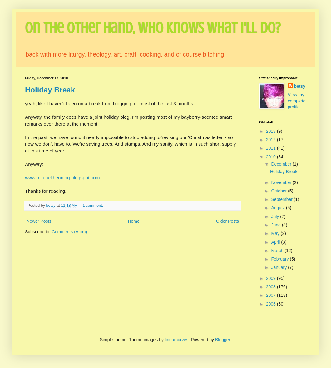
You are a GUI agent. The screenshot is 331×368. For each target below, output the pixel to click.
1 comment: (93, 205)
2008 (271, 286)
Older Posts (227, 221)
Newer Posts (39, 221)
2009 (271, 278)
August (278, 207)
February (280, 258)
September (282, 199)
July (275, 216)
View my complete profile (297, 100)
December (281, 164)
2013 (271, 131)
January (279, 267)
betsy (300, 86)
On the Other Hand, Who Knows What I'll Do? (152, 28)
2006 (271, 303)
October (279, 190)
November (281, 182)
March (277, 250)
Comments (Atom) (69, 231)
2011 (271, 148)
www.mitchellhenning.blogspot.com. (63, 177)
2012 (271, 139)
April (276, 242)
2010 (271, 156)
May (275, 233)
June (276, 224)
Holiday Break (50, 90)
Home (133, 221)
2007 (271, 295)
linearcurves (176, 339)
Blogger (222, 339)
